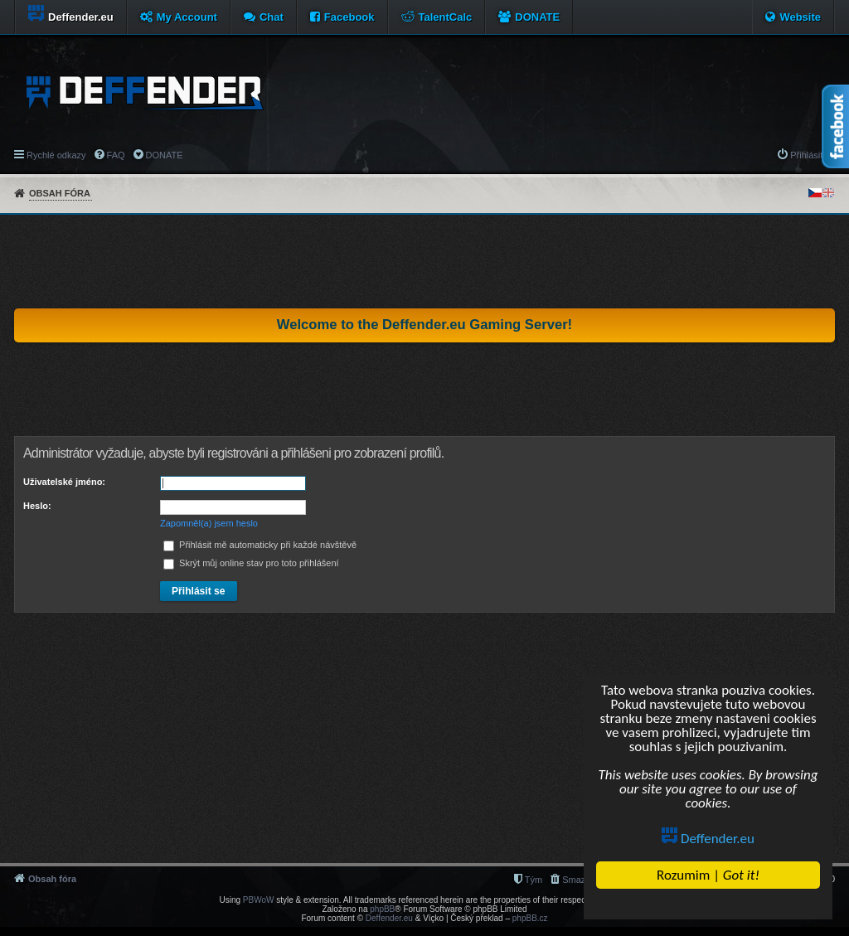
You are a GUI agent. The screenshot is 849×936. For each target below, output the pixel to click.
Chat (272, 17)
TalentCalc (446, 17)
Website (800, 17)
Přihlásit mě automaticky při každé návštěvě (260, 545)
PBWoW (258, 899)
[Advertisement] (424, 261)
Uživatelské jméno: (64, 482)
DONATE (537, 17)
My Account (187, 17)
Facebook (349, 17)
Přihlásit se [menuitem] (812, 155)
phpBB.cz (530, 918)
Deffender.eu (708, 838)
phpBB (382, 909)
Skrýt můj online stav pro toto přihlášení (251, 563)
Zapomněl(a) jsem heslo (209, 523)
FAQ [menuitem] (116, 155)
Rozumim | (708, 875)
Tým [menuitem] (533, 880)
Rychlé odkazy (56, 155)
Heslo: (37, 506)
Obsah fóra (59, 193)
